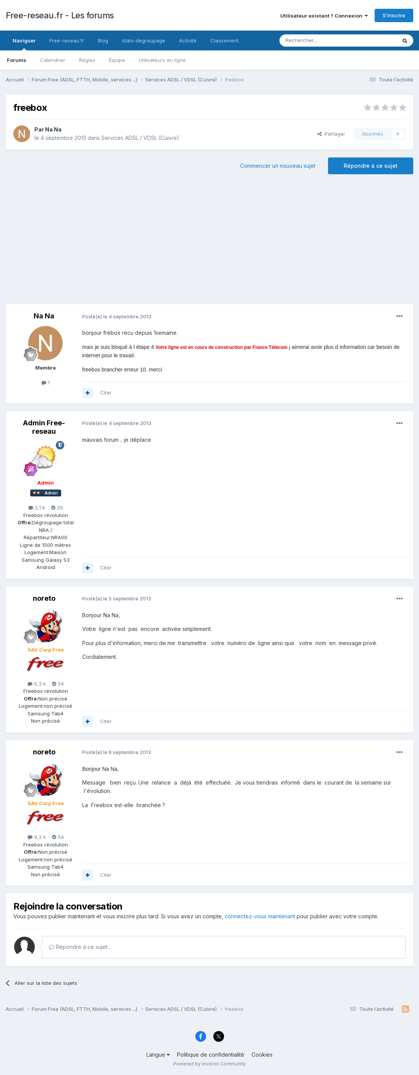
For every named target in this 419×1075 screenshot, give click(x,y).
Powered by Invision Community (209, 1064)
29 (57, 507)
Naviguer (24, 43)
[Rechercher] (321, 40)
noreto (44, 598)
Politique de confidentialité (210, 1054)
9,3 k (37, 684)
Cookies (262, 1054)
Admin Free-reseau (44, 427)
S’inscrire (394, 15)
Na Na (53, 129)
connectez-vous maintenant (260, 916)
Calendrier (52, 60)
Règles (87, 60)
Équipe (117, 60)
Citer (106, 392)
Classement (224, 40)
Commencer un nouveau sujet (277, 165)
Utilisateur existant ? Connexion (324, 16)
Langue (158, 1054)
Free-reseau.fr (66, 40)
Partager (331, 134)
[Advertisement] (209, 243)
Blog (103, 40)
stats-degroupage (143, 40)
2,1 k (36, 507)
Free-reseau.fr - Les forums (60, 15)
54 (58, 684)
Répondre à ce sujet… (80, 947)
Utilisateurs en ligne (162, 60)
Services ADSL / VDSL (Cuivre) (140, 138)
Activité (188, 40)
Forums (16, 60)
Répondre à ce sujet (371, 165)
